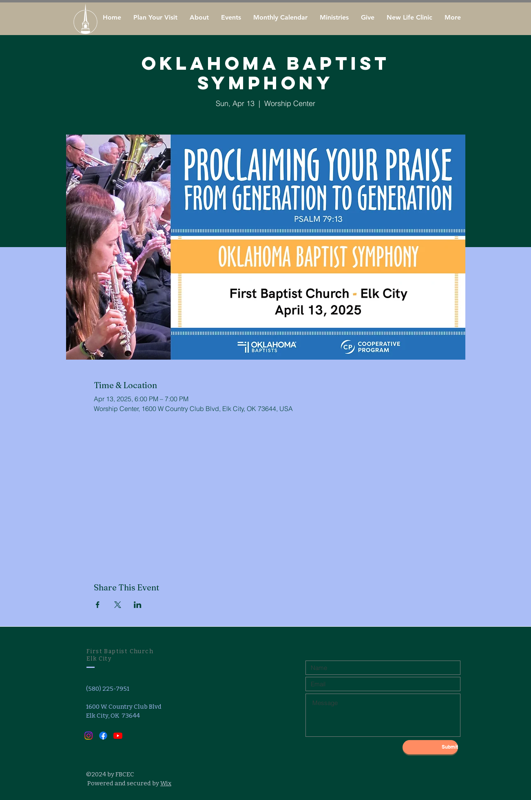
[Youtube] (118, 735)
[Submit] (430, 747)
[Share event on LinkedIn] (138, 604)
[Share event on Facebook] (98, 604)
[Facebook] (103, 735)
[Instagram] (88, 735)
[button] (199, 17)
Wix (165, 783)
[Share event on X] (118, 604)
